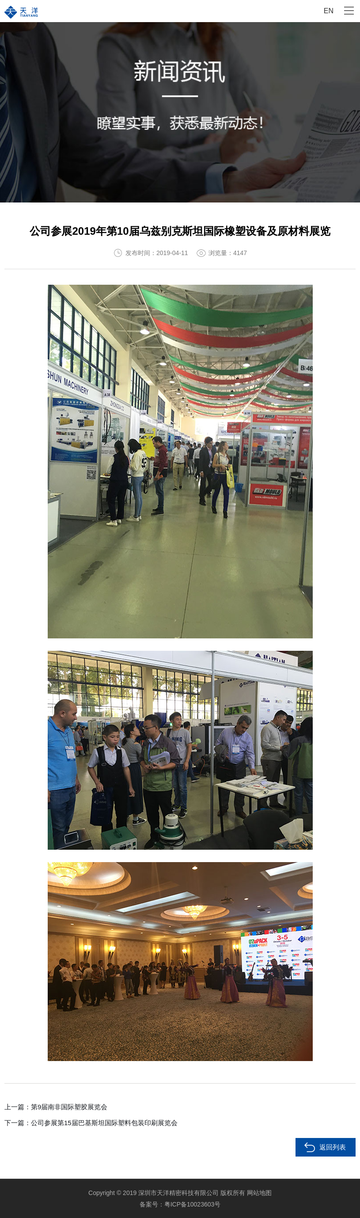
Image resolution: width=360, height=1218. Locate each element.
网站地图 (259, 1192)
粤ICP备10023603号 (192, 1204)
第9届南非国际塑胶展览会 (69, 1107)
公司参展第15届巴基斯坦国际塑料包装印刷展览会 (104, 1122)
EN (328, 11)
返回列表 (332, 1147)
